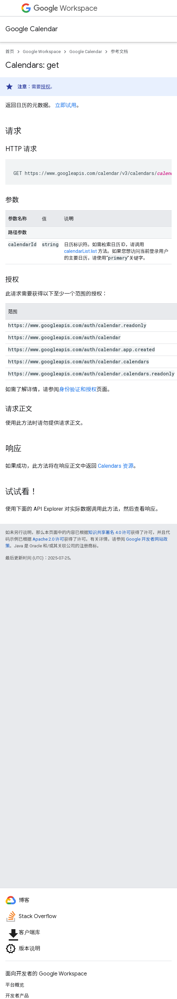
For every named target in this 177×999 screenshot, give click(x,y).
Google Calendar (31, 29)
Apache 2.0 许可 (48, 539)
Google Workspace (42, 51)
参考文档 (119, 51)
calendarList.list (80, 251)
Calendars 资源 (115, 466)
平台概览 (14, 985)
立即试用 (65, 105)
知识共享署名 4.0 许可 (109, 532)
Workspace (66, 8)
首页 (9, 51)
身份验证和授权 (78, 389)
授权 (45, 86)
